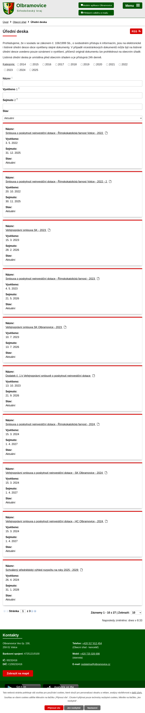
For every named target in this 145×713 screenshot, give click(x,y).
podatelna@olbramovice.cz (95, 664)
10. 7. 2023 (12, 337)
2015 (35, 64)
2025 (35, 69)
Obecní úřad (19, 22)
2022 (125, 64)
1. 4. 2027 (12, 444)
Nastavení (92, 708)
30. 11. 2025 (13, 201)
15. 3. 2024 (12, 434)
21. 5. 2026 (12, 298)
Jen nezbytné (74, 708)
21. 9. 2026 (12, 395)
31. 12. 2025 (13, 152)
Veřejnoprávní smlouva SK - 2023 (28, 230)
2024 (22, 69)
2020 (99, 64)
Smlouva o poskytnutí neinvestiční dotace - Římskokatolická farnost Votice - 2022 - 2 (58, 181)
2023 (10, 69)
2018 (74, 64)
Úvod (5, 22)
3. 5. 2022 (12, 142)
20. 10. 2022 (13, 191)
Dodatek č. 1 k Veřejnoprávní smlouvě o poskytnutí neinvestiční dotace (50, 375)
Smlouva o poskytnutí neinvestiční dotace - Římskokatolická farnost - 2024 (52, 424)
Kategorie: (9, 64)
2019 (86, 64)
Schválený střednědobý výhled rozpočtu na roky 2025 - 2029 (44, 569)
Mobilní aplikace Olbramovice (97, 5)
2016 (48, 64)
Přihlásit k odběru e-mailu (95, 13)
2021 (112, 64)
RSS (136, 31)
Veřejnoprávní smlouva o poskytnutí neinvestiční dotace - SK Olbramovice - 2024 (56, 472)
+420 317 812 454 (92, 643)
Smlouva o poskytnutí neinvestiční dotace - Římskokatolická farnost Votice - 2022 (56, 133)
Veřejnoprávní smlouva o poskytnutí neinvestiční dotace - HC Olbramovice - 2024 (56, 521)
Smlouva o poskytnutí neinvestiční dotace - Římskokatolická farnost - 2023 (52, 278)
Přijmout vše (54, 708)
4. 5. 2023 (12, 288)
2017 (61, 64)
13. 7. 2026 (12, 346)
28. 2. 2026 (12, 249)
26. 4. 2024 (12, 579)
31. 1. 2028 (12, 589)
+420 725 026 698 (90, 653)
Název (7, 78)
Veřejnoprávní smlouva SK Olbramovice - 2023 (36, 327)
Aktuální (10, 162)
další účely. (137, 692)
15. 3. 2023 (12, 240)
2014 (23, 64)
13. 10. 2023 (13, 385)
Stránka (14, 611)
